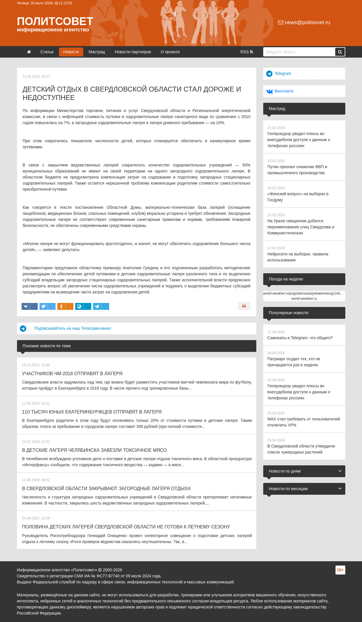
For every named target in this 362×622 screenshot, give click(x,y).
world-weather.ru (304, 299)
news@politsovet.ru (304, 22)
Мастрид (97, 52)
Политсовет (55, 21)
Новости (71, 52)
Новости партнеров (133, 52)
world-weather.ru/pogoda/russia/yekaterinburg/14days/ (304, 293)
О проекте (170, 52)
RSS (246, 52)
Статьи (46, 52)
